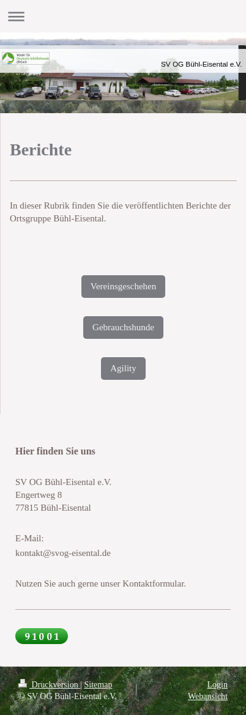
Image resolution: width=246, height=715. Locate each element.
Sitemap (98, 684)
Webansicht (208, 696)
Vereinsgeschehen (123, 286)
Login (217, 684)
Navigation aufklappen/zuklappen (123, 16)
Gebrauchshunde (123, 327)
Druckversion (49, 684)
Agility (123, 368)
